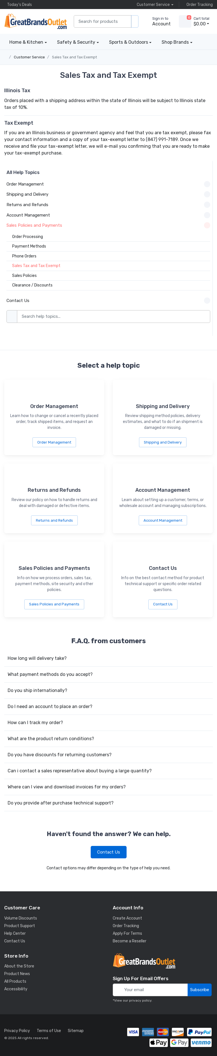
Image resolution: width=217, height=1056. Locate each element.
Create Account (127, 918)
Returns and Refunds (54, 520)
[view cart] (185, 21)
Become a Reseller (129, 941)
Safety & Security (76, 42)
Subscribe (199, 989)
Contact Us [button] (108, 300)
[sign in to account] (157, 21)
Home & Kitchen (26, 42)
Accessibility (15, 989)
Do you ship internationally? (37, 690)
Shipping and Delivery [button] (108, 194)
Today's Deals (18, 4)
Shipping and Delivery (163, 442)
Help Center (15, 933)
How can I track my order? (35, 722)
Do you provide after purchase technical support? (61, 803)
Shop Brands (175, 42)
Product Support (19, 925)
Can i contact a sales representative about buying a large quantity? (80, 770)
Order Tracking (198, 4)
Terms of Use (49, 1030)
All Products (15, 981)
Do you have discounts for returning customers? (60, 754)
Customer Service (29, 57)
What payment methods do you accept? (50, 674)
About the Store (19, 966)
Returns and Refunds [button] (108, 205)
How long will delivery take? (37, 658)
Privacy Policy (17, 1030)
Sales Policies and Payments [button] (108, 225)
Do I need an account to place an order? (50, 706)
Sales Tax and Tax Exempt (74, 57)
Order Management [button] (108, 184)
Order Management (54, 442)
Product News (17, 973)
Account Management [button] (108, 215)
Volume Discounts (20, 918)
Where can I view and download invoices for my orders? (67, 787)
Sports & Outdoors (128, 42)
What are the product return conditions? (51, 738)
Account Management (163, 520)
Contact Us (163, 604)
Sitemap (76, 1030)
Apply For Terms (127, 933)
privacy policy (140, 1000)
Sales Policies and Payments (54, 604)
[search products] (134, 21)
